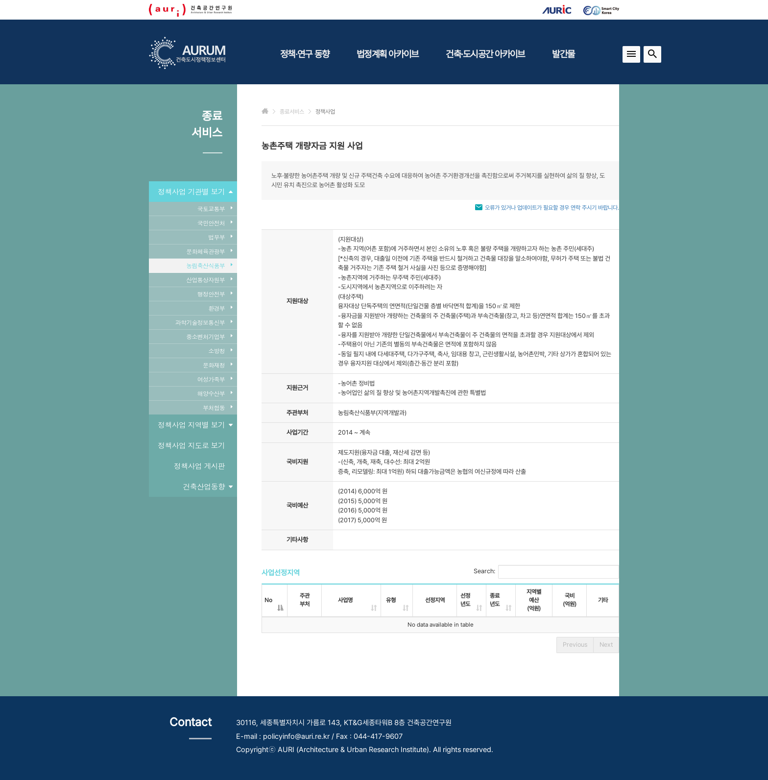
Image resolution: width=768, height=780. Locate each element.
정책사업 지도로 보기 (191, 445)
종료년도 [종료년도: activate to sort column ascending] (495, 600)
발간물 (563, 54)
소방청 (220, 350)
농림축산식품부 (209, 265)
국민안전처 (214, 223)
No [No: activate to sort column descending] (268, 600)
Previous (575, 644)
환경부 (220, 308)
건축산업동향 (208, 486)
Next (606, 644)
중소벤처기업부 (209, 336)
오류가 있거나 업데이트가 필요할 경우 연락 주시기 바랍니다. (552, 207)
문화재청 (217, 365)
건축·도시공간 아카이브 (485, 54)
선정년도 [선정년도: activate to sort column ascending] (465, 600)
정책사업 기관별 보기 (195, 191)
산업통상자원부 (209, 279)
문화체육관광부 (209, 251)
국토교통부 (214, 208)
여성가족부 (214, 379)
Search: (546, 572)
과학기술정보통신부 (203, 322)
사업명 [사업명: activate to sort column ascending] (345, 600)
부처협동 (217, 407)
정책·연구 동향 (304, 54)
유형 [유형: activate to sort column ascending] (391, 600)
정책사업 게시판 (199, 466)
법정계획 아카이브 (387, 54)
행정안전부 (214, 294)
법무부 (220, 237)
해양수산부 (214, 393)
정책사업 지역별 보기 (195, 424)
